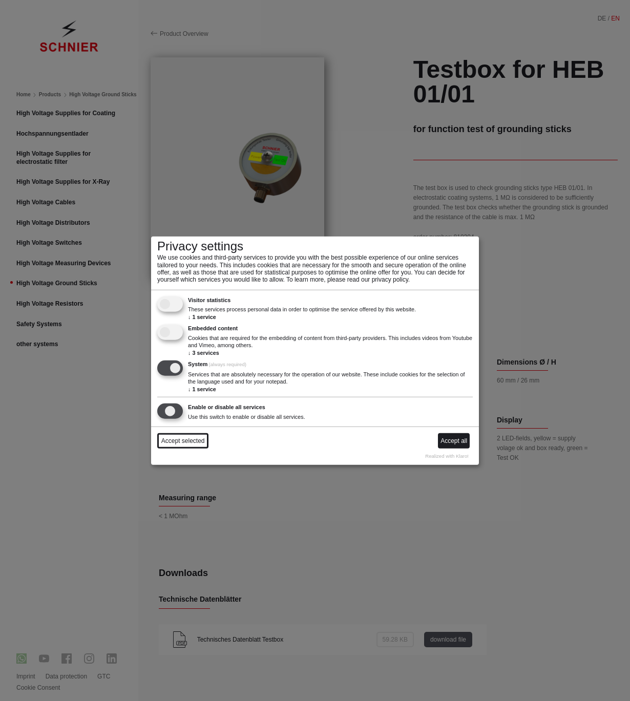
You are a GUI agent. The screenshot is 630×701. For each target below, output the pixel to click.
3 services (203, 352)
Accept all (453, 440)
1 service (202, 316)
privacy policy (390, 279)
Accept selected (183, 440)
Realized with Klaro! (447, 456)
